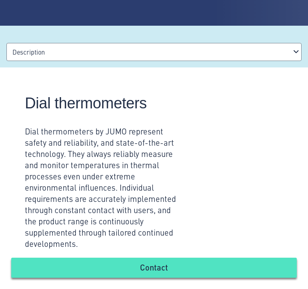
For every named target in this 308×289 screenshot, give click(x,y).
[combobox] (154, 52)
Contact (154, 267)
